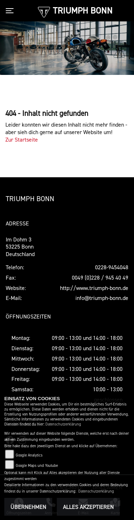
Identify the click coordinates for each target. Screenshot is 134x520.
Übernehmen (28, 506)
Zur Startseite (21, 139)
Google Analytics (29, 455)
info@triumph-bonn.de (101, 297)
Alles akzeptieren (88, 506)
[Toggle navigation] (11, 10)
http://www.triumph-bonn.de (94, 287)
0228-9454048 (111, 267)
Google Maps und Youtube (37, 465)
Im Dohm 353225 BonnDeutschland (20, 247)
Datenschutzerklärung (63, 424)
